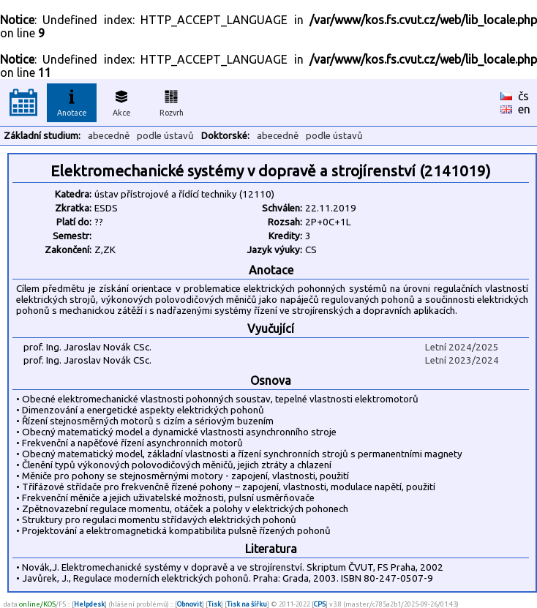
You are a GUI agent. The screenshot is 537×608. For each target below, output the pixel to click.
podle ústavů (165, 135)
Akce (121, 101)
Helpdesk (89, 604)
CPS (320, 604)
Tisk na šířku (247, 604)
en (524, 109)
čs (523, 95)
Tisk (214, 604)
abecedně (108, 135)
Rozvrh (171, 101)
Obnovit (189, 604)
